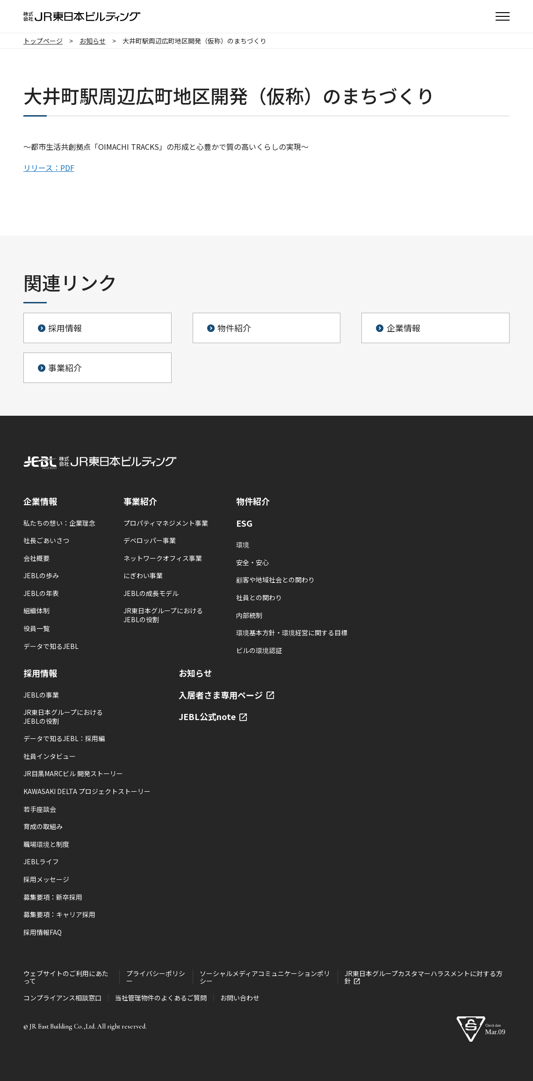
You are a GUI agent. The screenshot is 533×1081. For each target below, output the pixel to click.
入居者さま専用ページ (226, 695)
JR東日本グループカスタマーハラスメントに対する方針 (424, 977)
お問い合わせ (239, 997)
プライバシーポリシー (155, 977)
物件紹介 (253, 501)
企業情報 (40, 501)
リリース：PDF (48, 167)
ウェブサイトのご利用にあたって (65, 977)
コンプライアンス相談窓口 (62, 997)
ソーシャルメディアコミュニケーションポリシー (265, 977)
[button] (502, 16)
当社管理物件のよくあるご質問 (161, 997)
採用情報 (40, 673)
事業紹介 (140, 501)
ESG (244, 523)
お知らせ (195, 673)
